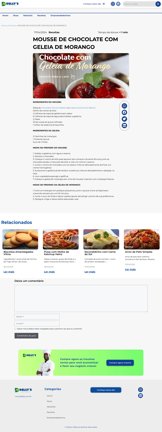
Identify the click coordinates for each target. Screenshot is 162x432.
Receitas (41, 15)
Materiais (28, 15)
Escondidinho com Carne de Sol (100, 253)
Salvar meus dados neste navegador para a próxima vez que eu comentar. (49, 329)
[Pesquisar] (158, 4)
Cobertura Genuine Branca (82, 108)
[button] (124, 106)
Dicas (16, 15)
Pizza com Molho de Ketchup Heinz (56, 253)
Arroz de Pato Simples (138, 251)
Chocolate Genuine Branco (54, 108)
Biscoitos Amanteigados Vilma (18, 253)
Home (5, 15)
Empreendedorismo (60, 15)
